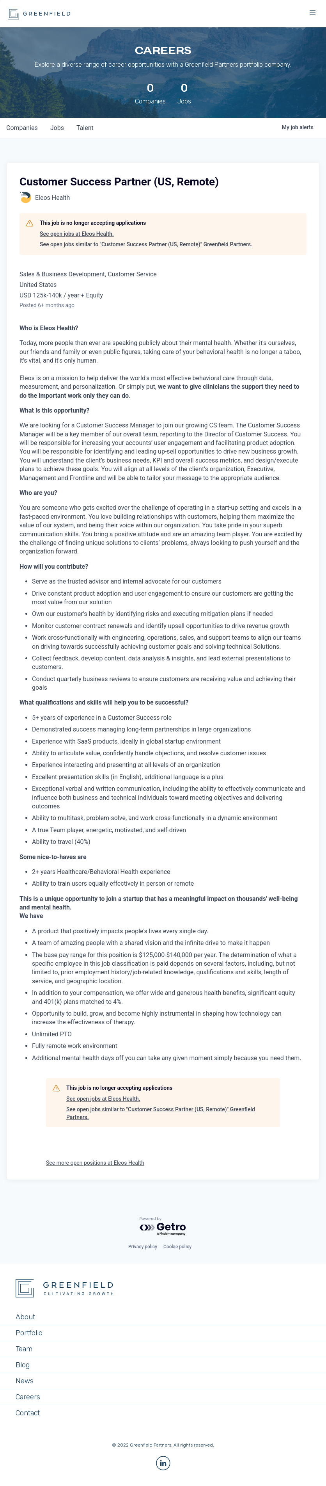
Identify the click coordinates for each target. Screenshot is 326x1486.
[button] (312, 13)
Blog (23, 1365)
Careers (28, 1397)
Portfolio (29, 1333)
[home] (39, 13)
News (25, 1381)
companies (22, 128)
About (25, 1317)
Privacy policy (142, 1246)
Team (24, 1349)
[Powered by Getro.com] (163, 1226)
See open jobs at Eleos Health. (77, 234)
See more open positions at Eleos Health (95, 1163)
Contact (28, 1413)
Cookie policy (177, 1246)
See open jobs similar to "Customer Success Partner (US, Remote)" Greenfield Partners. (146, 244)
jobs (57, 128)
